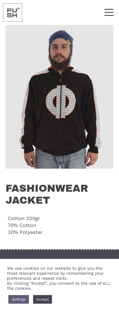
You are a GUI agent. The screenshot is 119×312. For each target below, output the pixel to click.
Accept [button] (42, 299)
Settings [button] (19, 299)
